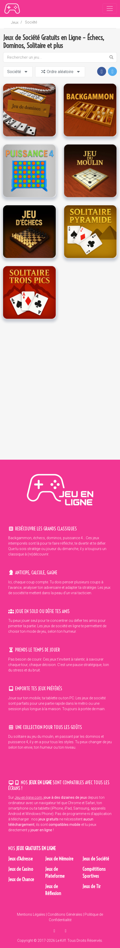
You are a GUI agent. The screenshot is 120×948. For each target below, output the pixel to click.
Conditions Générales (65, 914)
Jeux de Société (95, 859)
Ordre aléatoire (61, 71)
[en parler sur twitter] (66, 930)
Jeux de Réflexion (53, 889)
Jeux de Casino (20, 869)
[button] (101, 71)
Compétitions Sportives (94, 872)
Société (31, 22)
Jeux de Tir (91, 886)
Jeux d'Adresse (20, 859)
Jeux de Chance (21, 879)
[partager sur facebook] (55, 930)
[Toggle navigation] (110, 8)
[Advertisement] (59, 389)
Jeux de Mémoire (59, 859)
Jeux (15, 22)
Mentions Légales (31, 914)
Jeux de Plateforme (54, 872)
